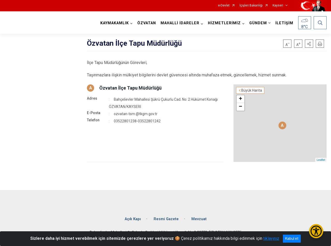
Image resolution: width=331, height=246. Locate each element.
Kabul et (291, 238)
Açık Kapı (133, 219)
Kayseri (278, 5)
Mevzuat (199, 219)
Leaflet (321, 159)
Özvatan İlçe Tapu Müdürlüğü (130, 88)
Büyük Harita (251, 90)
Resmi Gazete (166, 219)
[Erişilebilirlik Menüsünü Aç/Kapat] (316, 231)
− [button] (240, 107)
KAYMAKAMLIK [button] (114, 23)
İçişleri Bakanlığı (251, 5)
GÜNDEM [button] (258, 23)
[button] (309, 43)
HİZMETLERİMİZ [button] (224, 23)
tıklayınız (271, 238)
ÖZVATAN (146, 23)
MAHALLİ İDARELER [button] (180, 23)
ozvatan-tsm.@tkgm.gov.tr (135, 114)
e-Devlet (224, 5)
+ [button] (240, 99)
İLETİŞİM (284, 23)
